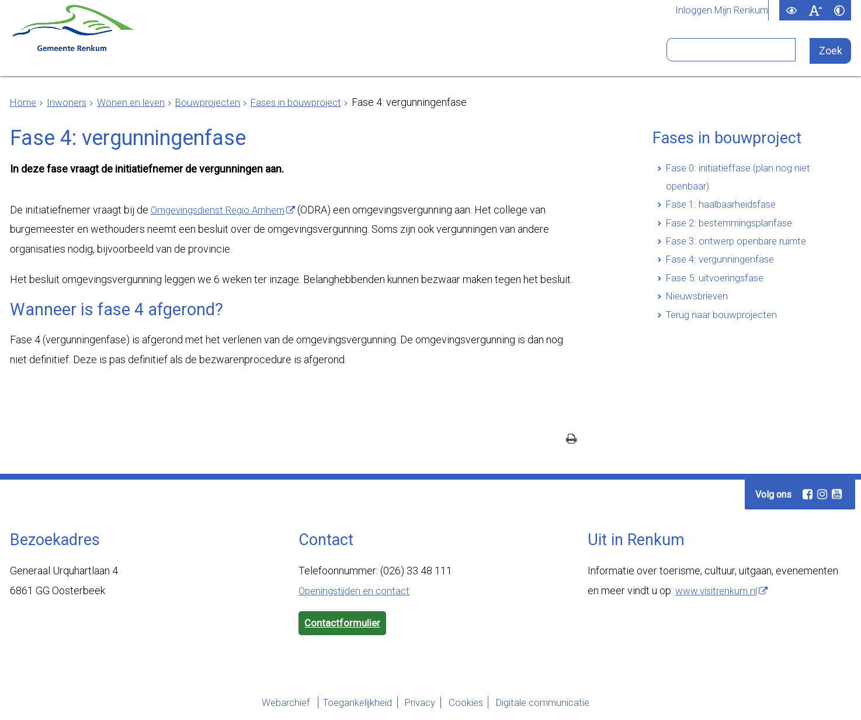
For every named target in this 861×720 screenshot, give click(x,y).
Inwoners (191, 54)
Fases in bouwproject (312, 102)
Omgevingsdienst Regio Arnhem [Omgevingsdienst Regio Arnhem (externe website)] (223, 210)
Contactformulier (344, 624)
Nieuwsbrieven (700, 307)
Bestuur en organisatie (438, 54)
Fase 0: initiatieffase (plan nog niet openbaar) (742, 179)
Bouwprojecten (218, 102)
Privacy (417, 704)
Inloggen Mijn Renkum (718, 10)
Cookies (472, 704)
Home (24, 102)
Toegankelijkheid (341, 704)
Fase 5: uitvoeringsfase (718, 287)
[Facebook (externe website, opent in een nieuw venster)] (807, 494)
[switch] (791, 10)
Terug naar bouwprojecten (725, 327)
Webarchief (258, 704)
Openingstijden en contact (357, 591)
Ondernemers (291, 54)
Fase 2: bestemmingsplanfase (733, 228)
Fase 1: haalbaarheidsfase (724, 208)
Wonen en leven (137, 102)
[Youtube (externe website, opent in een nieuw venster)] (836, 494)
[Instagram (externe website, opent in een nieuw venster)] (821, 494)
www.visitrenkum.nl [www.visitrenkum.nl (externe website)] (718, 591)
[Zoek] (831, 51)
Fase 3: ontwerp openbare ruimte (740, 248)
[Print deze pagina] (571, 440)
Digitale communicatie (562, 704)
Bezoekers (573, 54)
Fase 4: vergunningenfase (723, 267)
